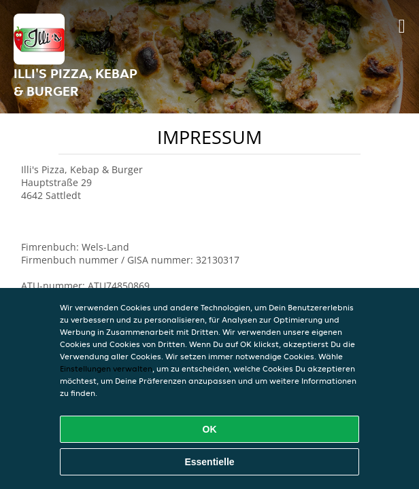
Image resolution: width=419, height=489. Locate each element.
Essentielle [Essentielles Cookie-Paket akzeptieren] (209, 461)
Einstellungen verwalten (106, 368)
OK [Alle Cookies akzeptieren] (210, 429)
